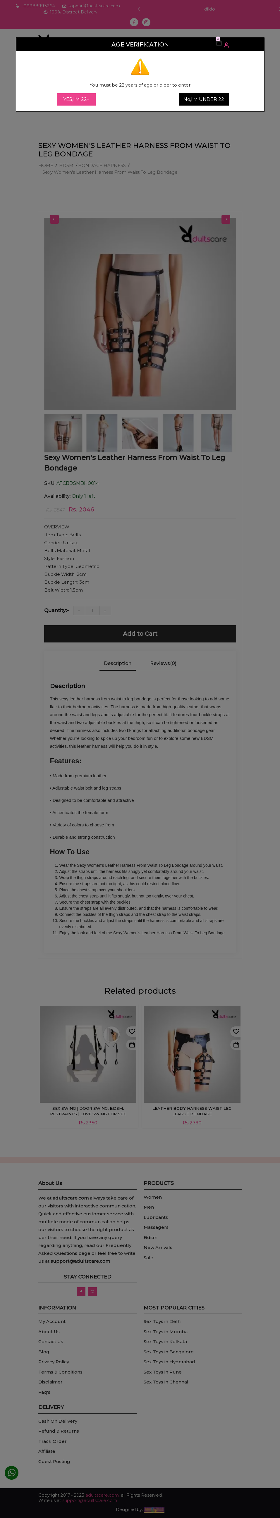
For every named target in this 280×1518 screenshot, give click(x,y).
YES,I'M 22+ (76, 99)
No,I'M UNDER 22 (203, 99)
